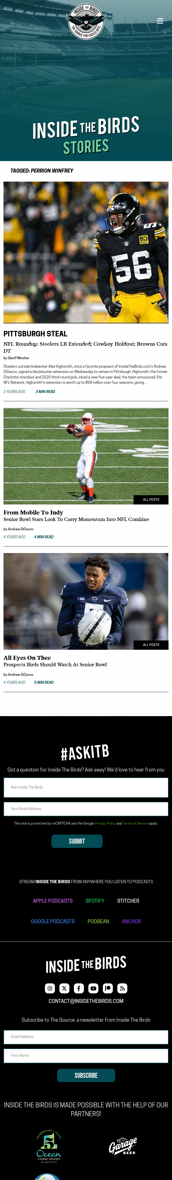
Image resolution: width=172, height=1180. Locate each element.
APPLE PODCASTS (53, 901)
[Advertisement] (86, 78)
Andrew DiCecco (20, 529)
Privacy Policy (105, 823)
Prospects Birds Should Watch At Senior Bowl (55, 665)
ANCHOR (131, 922)
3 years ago (29, 392)
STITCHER (128, 901)
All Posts (151, 499)
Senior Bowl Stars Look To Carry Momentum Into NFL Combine (76, 519)
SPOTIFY (95, 901)
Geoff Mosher (18, 358)
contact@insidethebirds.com (86, 1001)
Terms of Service (135, 823)
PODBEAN (98, 922)
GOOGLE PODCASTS (53, 922)
